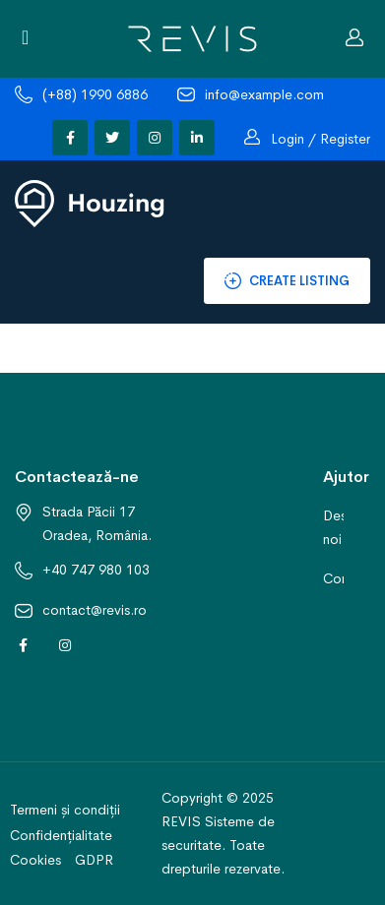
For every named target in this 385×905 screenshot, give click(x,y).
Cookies (35, 860)
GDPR (94, 860)
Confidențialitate (61, 835)
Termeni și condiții (65, 809)
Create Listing (287, 282)
